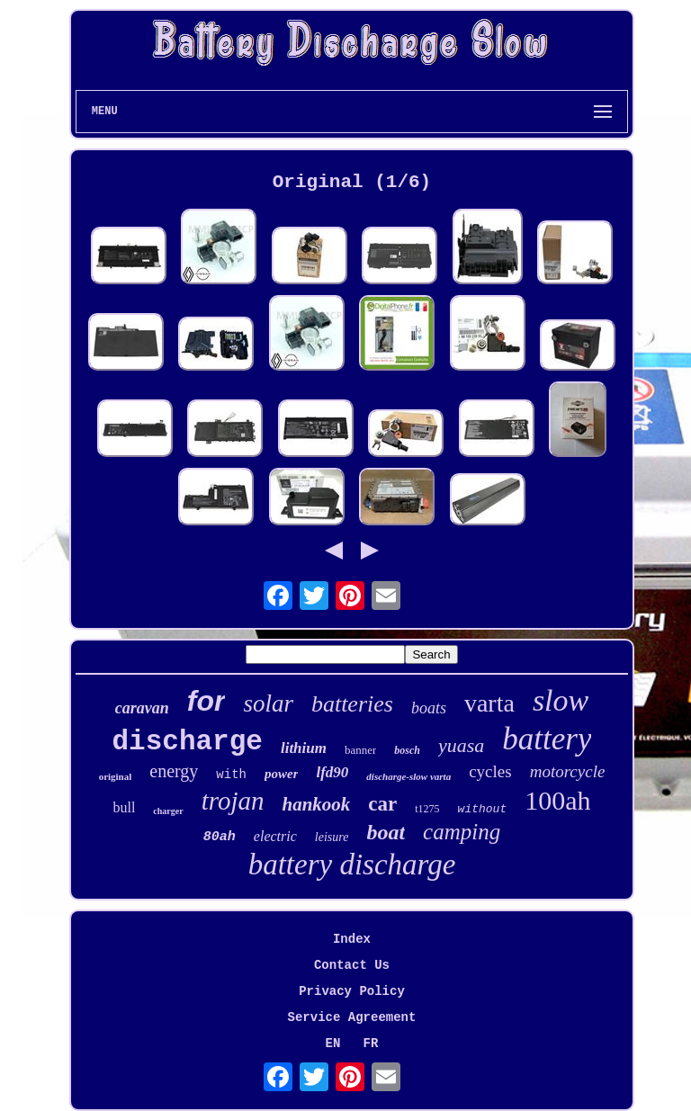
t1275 (427, 808)
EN (333, 1043)
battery (546, 739)
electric (275, 836)
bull (123, 807)
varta (489, 703)
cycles (490, 771)
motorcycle (568, 771)
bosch (407, 750)
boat (385, 832)
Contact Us (352, 965)
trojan (233, 800)
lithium (304, 748)
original (115, 776)
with (231, 774)
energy (173, 771)
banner (360, 750)
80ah (219, 837)
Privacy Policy (352, 991)
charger (168, 811)
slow (560, 700)
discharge (187, 741)
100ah (557, 800)
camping (461, 832)
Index (352, 939)
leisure (332, 837)
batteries (352, 704)
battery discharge (352, 864)
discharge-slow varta (408, 776)
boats (428, 708)
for (206, 701)
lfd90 (332, 772)
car (382, 804)
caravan (142, 708)
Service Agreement (352, 1017)
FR (371, 1043)
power (282, 773)
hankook (316, 804)
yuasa (461, 745)
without (482, 809)
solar (268, 703)
